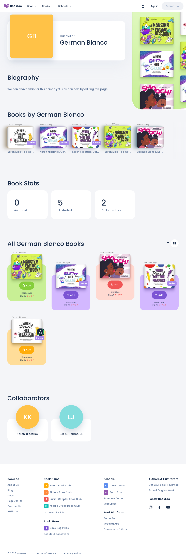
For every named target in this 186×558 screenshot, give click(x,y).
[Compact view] (174, 245)
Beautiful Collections (56, 534)
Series (31, 144)
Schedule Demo (113, 498)
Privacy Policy (72, 553)
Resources (110, 503)
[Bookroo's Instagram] (151, 507)
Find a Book (111, 518)
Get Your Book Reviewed (164, 485)
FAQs (10, 495)
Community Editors (115, 529)
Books (47, 6)
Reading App (111, 523)
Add (27, 287)
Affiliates (12, 511)
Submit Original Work (161, 490)
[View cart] (143, 6)
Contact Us (14, 506)
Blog (10, 490)
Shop (32, 6)
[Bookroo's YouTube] (168, 507)
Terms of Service (46, 553)
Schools (64, 6)
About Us (13, 485)
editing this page (95, 91)
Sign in (154, 6)
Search (172, 6)
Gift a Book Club (54, 512)
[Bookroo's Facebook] (159, 507)
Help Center (14, 501)
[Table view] (168, 245)
